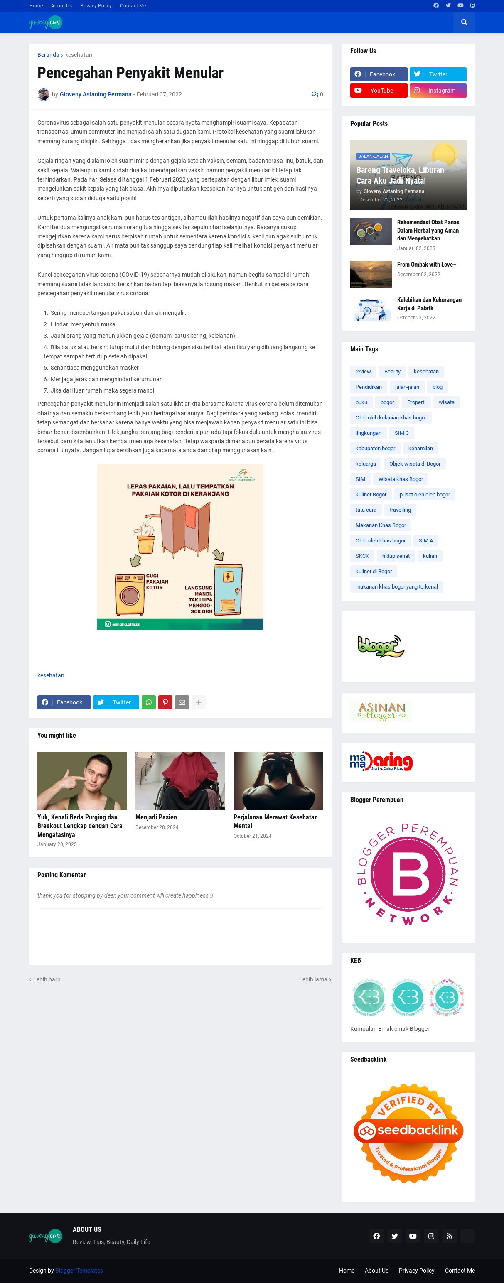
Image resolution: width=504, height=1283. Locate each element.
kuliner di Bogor (374, 571)
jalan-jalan (407, 387)
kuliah (430, 556)
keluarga (366, 464)
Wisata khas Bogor (401, 479)
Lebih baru (47, 979)
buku (361, 402)
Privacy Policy (96, 6)
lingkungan (368, 433)
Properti (416, 402)
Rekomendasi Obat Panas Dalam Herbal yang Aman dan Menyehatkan (428, 230)
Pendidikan (369, 387)
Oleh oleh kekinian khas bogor (391, 418)
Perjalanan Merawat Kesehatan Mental (276, 821)
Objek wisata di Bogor (414, 464)
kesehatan (78, 55)
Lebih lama (313, 979)
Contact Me (133, 6)
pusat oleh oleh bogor (425, 494)
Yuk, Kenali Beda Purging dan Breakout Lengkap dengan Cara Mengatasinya (80, 826)
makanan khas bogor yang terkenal (397, 587)
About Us (61, 6)
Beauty (392, 371)
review (363, 371)
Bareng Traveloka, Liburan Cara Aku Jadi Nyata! (400, 175)
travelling (400, 510)
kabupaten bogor (375, 448)
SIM (360, 479)
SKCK (362, 556)
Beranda (48, 55)
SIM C (402, 433)
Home (36, 6)
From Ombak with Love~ (426, 264)
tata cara (366, 510)
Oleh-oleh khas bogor (381, 540)
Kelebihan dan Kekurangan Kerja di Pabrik (429, 304)
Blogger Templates (79, 1270)
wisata (447, 402)
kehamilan (420, 448)
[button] (464, 22)
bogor (387, 402)
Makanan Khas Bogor (381, 525)
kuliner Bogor (371, 494)
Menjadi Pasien (156, 817)
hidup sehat (396, 556)
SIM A (426, 540)
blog (438, 387)
